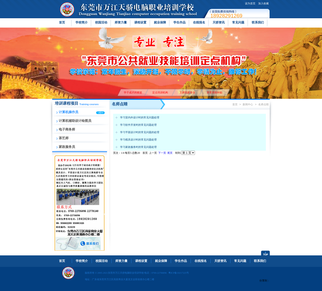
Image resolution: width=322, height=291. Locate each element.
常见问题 (238, 22)
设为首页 (250, 3)
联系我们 (258, 22)
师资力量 (121, 22)
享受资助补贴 (214, 92)
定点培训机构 (160, 92)
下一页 (162, 152)
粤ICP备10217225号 (178, 272)
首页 (62, 22)
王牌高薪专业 (187, 92)
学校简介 (81, 22)
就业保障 (160, 22)
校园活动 (101, 22)
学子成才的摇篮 (133, 92)
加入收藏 (263, 3)
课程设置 (140, 22)
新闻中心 (248, 104)
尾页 (170, 152)
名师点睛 (263, 104)
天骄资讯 (219, 22)
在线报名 (199, 22)
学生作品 (179, 22)
